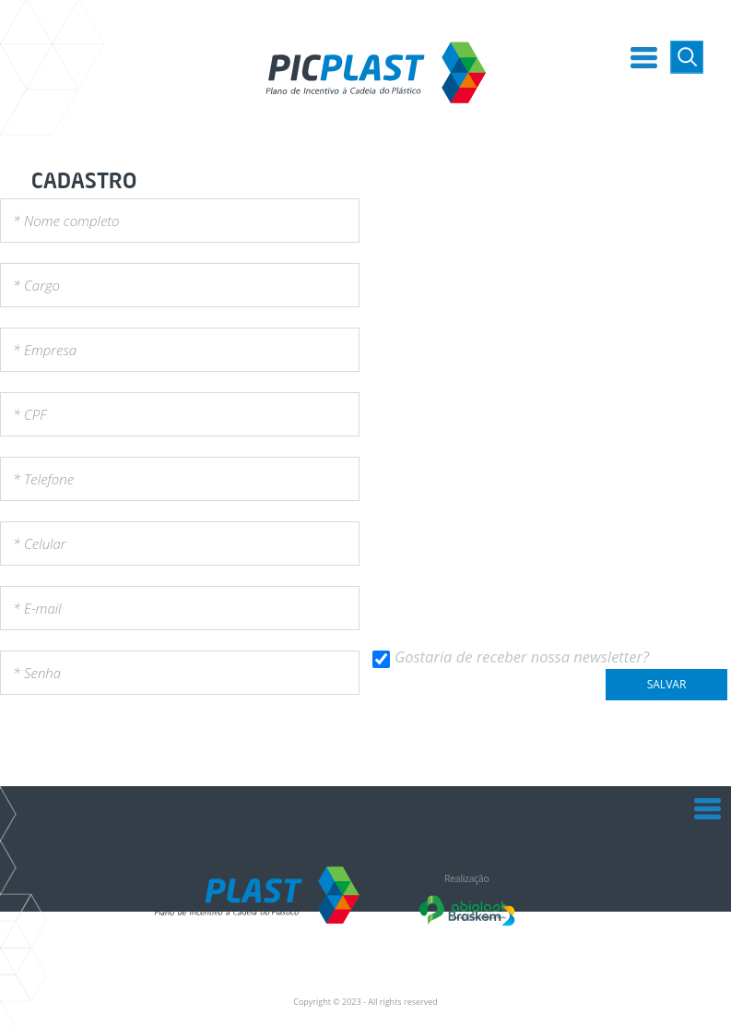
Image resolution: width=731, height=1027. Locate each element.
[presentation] (140, 744)
